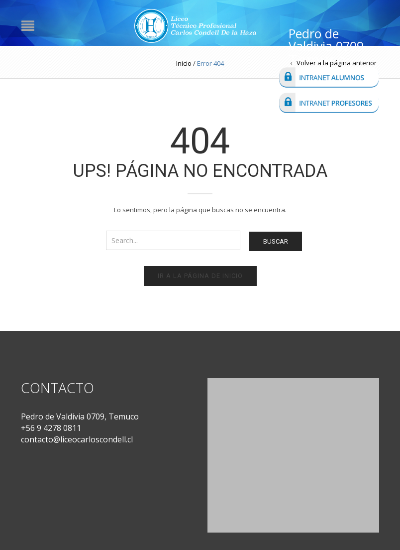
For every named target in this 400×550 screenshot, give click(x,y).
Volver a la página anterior (337, 62)
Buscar (275, 241)
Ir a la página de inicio (200, 275)
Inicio (184, 63)
